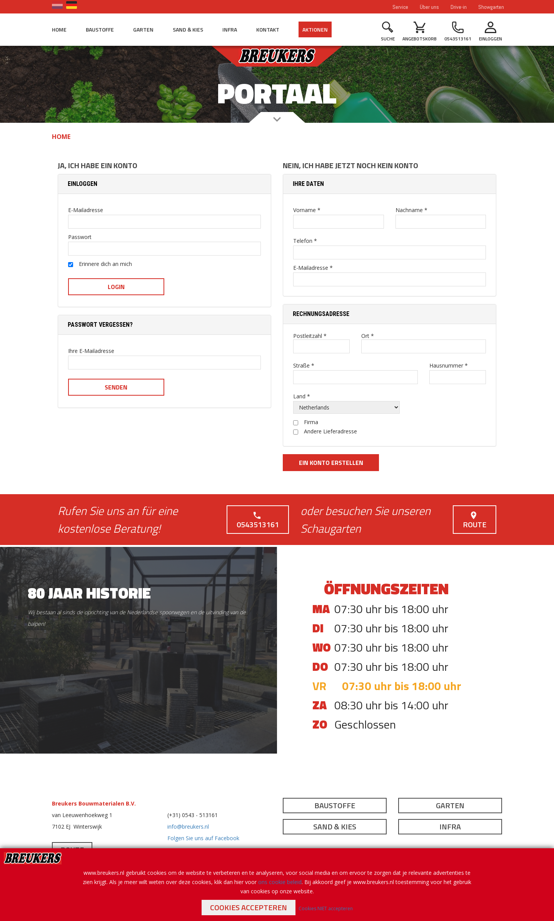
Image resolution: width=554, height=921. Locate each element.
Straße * (303, 365)
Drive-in (459, 6)
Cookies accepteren (248, 907)
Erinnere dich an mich (100, 264)
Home (59, 29)
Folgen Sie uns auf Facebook (203, 838)
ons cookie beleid (280, 882)
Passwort (80, 237)
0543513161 (258, 520)
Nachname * (411, 210)
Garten (143, 29)
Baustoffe (100, 29)
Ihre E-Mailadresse (91, 351)
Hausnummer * (448, 365)
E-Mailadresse (85, 210)
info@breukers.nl (188, 826)
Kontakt (267, 29)
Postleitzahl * (310, 336)
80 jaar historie (89, 593)
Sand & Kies (188, 29)
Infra (229, 29)
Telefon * (305, 241)
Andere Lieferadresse (325, 431)
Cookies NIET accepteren (326, 908)
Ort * (367, 336)
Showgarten (491, 6)
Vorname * (306, 210)
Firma (305, 422)
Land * (301, 396)
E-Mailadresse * (313, 268)
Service (400, 6)
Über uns (429, 6)
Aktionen (315, 29)
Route (474, 520)
